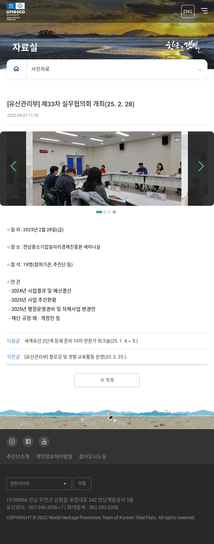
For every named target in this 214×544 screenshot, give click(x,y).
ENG (187, 11)
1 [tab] (99, 212)
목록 (107, 380)
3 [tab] (109, 212)
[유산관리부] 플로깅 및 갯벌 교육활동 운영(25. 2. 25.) (75, 356)
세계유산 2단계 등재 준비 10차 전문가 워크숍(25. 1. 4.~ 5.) (81, 340)
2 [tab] (105, 212)
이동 (82, 483)
